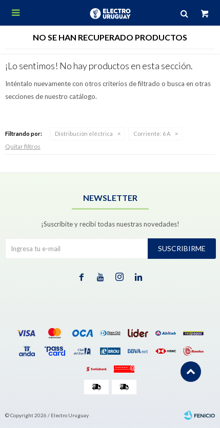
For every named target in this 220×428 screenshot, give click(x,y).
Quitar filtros (23, 146)
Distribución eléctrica (84, 133)
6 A (151, 133)
